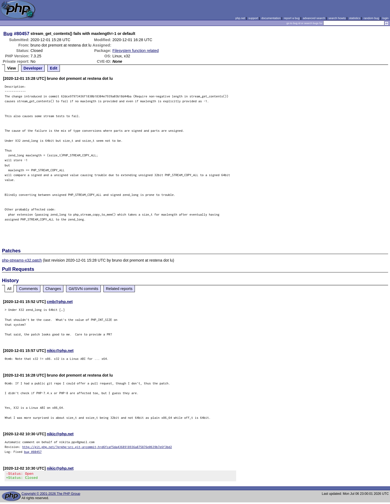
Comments (28, 288)
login (385, 18)
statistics (354, 18)
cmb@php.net (60, 301)
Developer (33, 68)
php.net (240, 18)
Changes (53, 288)
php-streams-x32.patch (22, 260)
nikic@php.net (60, 350)
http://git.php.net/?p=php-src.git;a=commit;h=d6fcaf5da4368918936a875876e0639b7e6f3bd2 (97, 447)
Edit (53, 68)
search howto (337, 18)
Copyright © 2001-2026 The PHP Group (50, 495)
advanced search (314, 18)
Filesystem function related (135, 50)
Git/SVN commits (83, 288)
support (253, 18)
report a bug (292, 18)
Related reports (119, 288)
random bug (371, 18)
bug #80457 (33, 451)
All (9, 288)
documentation (271, 18)
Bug (8, 33)
